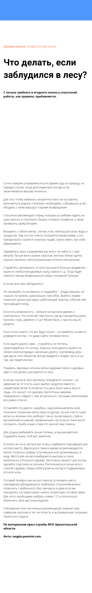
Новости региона (41, 46)
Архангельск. (15, 46)
